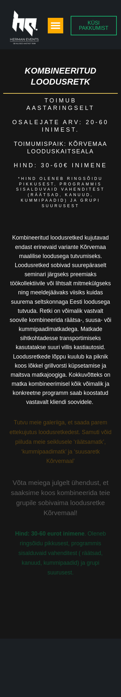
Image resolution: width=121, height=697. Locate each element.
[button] (55, 25)
